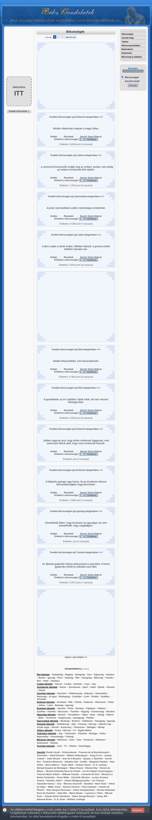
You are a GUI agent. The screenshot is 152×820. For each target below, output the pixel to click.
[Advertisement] (19, 36)
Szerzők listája (128, 38)
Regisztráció (126, 53)
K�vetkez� (70, 37)
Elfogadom (138, 810)
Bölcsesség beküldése (131, 46)
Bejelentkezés (127, 49)
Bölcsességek (127, 34)
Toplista (125, 42)
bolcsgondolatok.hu (73, 669)
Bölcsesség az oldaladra (131, 57)
